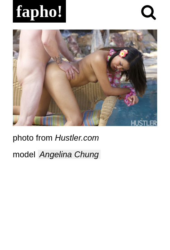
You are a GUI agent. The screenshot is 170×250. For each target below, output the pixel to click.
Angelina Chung (69, 154)
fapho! (39, 11)
